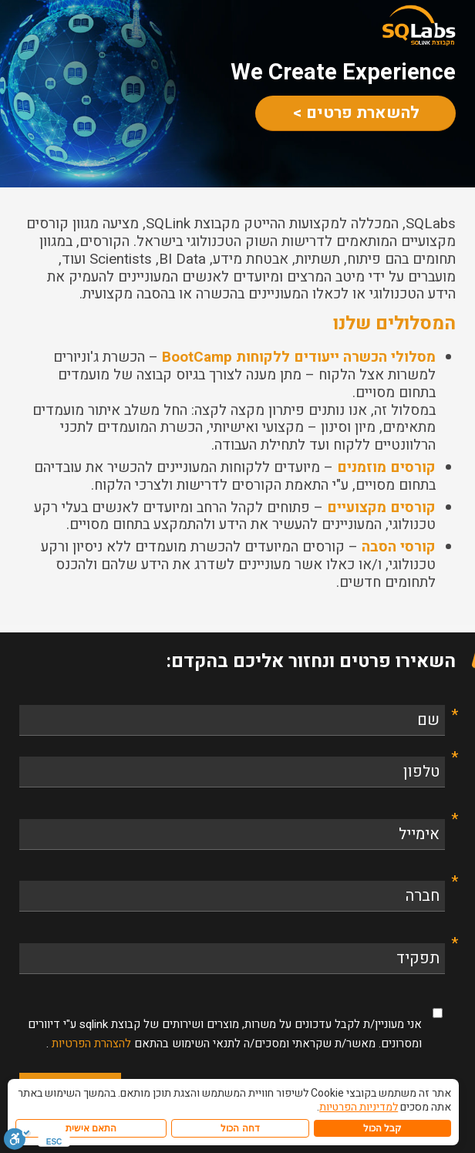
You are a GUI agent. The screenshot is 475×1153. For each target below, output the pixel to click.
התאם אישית (91, 1128)
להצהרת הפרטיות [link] (90, 1043)
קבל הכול (382, 1128)
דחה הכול (240, 1128)
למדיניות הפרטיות (358, 1107)
